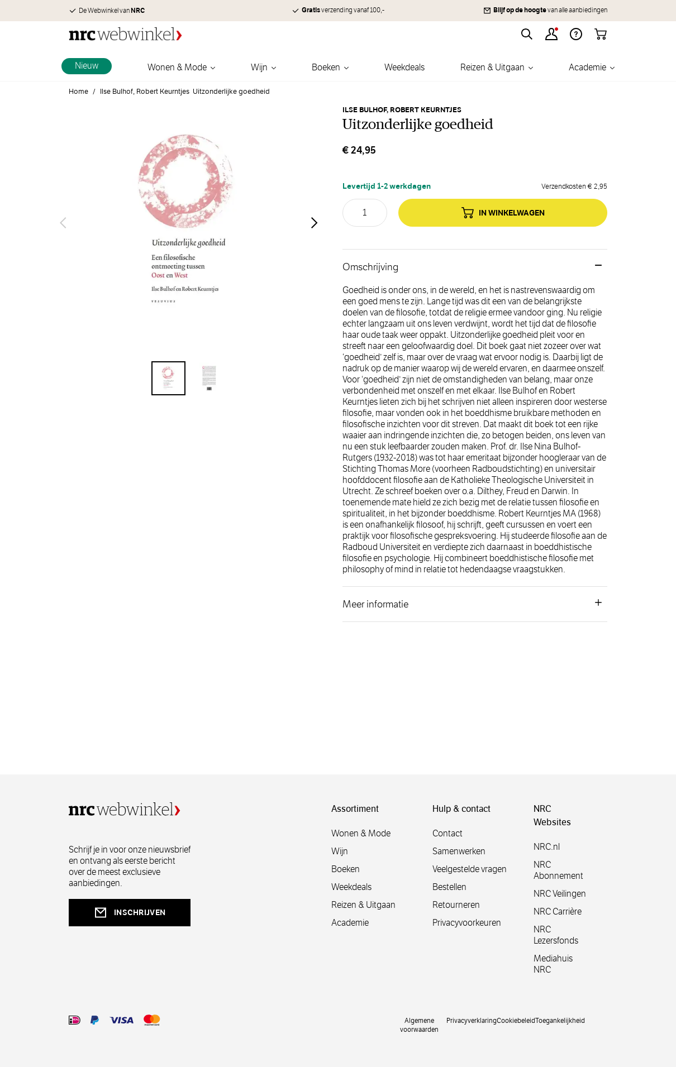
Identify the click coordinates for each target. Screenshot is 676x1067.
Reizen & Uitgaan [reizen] (363, 905)
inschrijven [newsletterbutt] (129, 912)
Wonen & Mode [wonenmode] (361, 833)
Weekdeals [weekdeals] (351, 887)
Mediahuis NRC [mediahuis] (553, 964)
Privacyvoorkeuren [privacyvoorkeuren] (466, 923)
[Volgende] (314, 223)
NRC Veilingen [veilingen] (560, 893)
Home (78, 91)
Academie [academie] (350, 923)
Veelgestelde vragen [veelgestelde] (469, 869)
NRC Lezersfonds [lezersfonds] (556, 935)
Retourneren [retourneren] (456, 905)
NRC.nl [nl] (547, 847)
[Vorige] (63, 223)
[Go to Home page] (125, 34)
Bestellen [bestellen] (449, 887)
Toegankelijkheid (560, 1020)
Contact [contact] (447, 833)
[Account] (551, 34)
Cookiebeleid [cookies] (516, 1020)
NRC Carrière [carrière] (558, 911)
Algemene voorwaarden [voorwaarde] (419, 1024)
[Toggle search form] (527, 34)
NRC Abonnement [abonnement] (558, 870)
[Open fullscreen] (189, 223)
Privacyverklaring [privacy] (471, 1020)
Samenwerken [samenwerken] (458, 851)
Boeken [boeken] (345, 869)
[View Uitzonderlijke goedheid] (168, 378)
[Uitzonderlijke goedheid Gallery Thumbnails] (189, 378)
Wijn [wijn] (339, 851)
